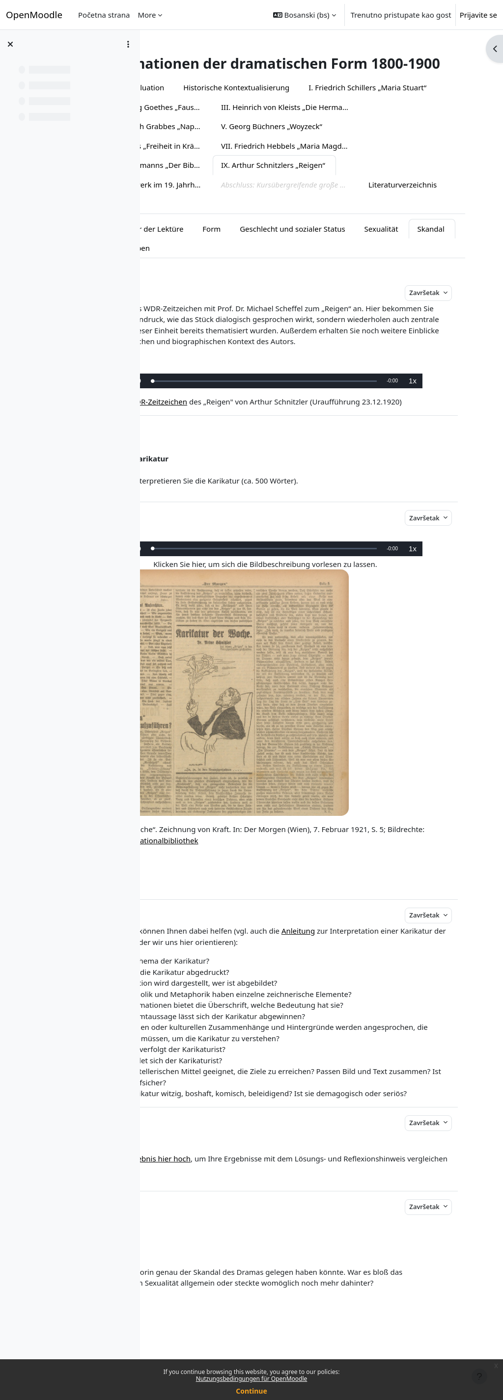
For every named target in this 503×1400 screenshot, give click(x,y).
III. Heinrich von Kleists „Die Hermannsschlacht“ (229, 143)
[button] (304, 14)
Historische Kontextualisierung (323, 104)
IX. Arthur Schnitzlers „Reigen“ (212, 201)
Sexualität (187, 265)
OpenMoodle (34, 14)
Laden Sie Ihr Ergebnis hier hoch (221, 1197)
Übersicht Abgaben (302, 265)
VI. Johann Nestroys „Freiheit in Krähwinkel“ (349, 162)
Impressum (414, 221)
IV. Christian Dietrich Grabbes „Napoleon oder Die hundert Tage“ (377, 143)
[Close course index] (10, 44)
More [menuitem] (147, 15)
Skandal (236, 265)
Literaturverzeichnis (341, 221)
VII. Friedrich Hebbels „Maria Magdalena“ (229, 182)
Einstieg (183, 245)
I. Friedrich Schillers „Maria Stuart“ (219, 124)
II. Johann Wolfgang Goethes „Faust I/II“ (366, 124)
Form (298, 245)
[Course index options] (128, 44)
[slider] (313, 409)
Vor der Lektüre (243, 245)
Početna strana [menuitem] (104, 15)
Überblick (178, 104)
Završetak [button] (435, 309)
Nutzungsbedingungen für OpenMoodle (251, 1378)
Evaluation (233, 104)
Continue (251, 1391)
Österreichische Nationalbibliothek (278, 868)
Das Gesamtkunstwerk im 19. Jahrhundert (352, 201)
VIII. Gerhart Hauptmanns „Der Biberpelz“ (377, 182)
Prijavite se (478, 15)
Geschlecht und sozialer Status (379, 245)
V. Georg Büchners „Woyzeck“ (210, 162)
